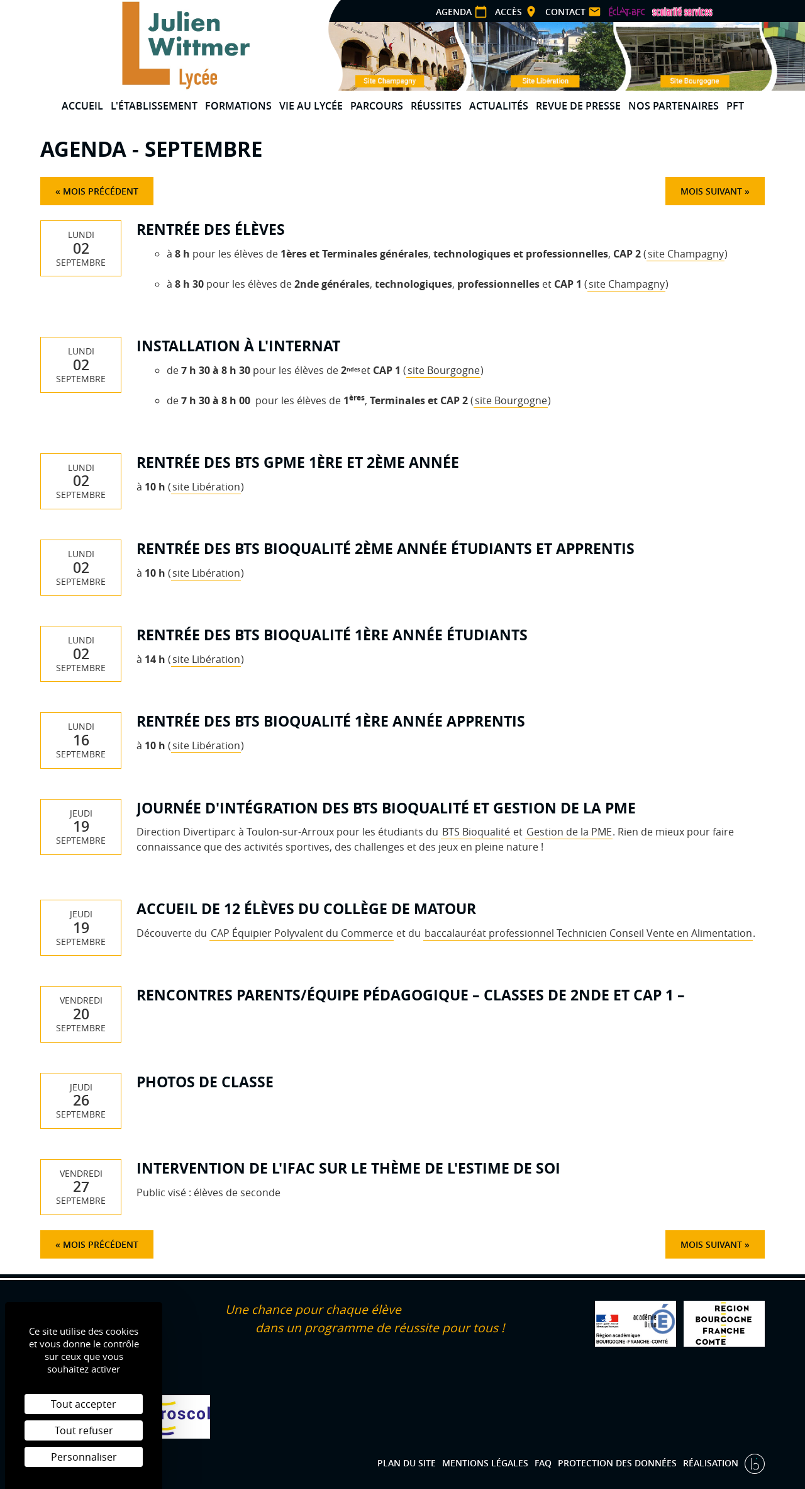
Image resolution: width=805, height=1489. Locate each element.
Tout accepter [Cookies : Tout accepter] (83, 1404)
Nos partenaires (673, 106)
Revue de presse (578, 106)
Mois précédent (100, 191)
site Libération (206, 487)
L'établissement (154, 106)
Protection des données (617, 1463)
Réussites (436, 106)
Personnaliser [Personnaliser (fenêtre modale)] (84, 1457)
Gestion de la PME (569, 832)
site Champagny (686, 254)
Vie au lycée (311, 106)
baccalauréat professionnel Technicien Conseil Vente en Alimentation (588, 933)
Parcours (376, 106)
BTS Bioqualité (476, 832)
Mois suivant (711, 191)
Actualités (498, 106)
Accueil (82, 106)
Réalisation (712, 1463)
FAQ (543, 1463)
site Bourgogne (444, 370)
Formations (238, 106)
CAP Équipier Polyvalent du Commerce (302, 933)
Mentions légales (485, 1463)
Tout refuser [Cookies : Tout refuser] (84, 1430)
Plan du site (406, 1463)
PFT (735, 106)
